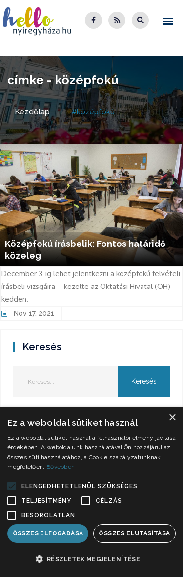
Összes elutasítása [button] (134, 533)
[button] (11, 486)
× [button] (172, 418)
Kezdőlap (32, 111)
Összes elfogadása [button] (48, 533)
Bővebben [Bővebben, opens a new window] (60, 467)
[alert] (91, 492)
